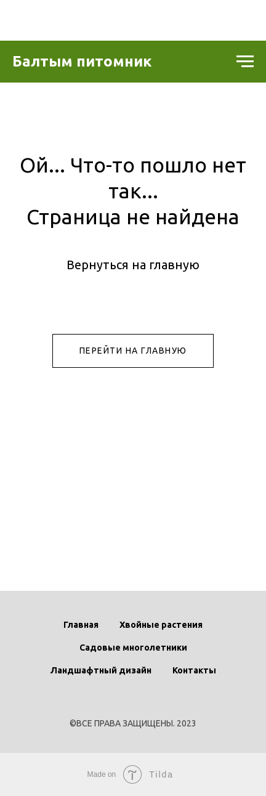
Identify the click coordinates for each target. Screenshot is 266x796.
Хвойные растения (161, 625)
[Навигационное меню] (245, 61)
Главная (81, 625)
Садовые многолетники (133, 647)
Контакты (194, 670)
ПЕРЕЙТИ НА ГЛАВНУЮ (133, 350)
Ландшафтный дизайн (100, 670)
